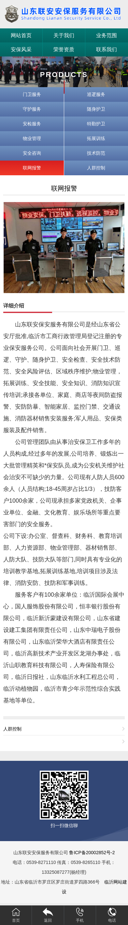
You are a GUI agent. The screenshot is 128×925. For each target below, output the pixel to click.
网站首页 (21, 35)
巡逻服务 (96, 94)
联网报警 (32, 167)
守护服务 (32, 109)
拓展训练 (96, 138)
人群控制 (96, 167)
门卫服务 (32, 94)
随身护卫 (96, 109)
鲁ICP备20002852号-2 (92, 852)
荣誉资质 (63, 49)
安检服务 (32, 123)
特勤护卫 (96, 123)
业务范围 (106, 35)
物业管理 (32, 138)
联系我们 (106, 49)
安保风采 (21, 49)
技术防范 (96, 153)
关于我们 (63, 35)
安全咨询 (32, 153)
